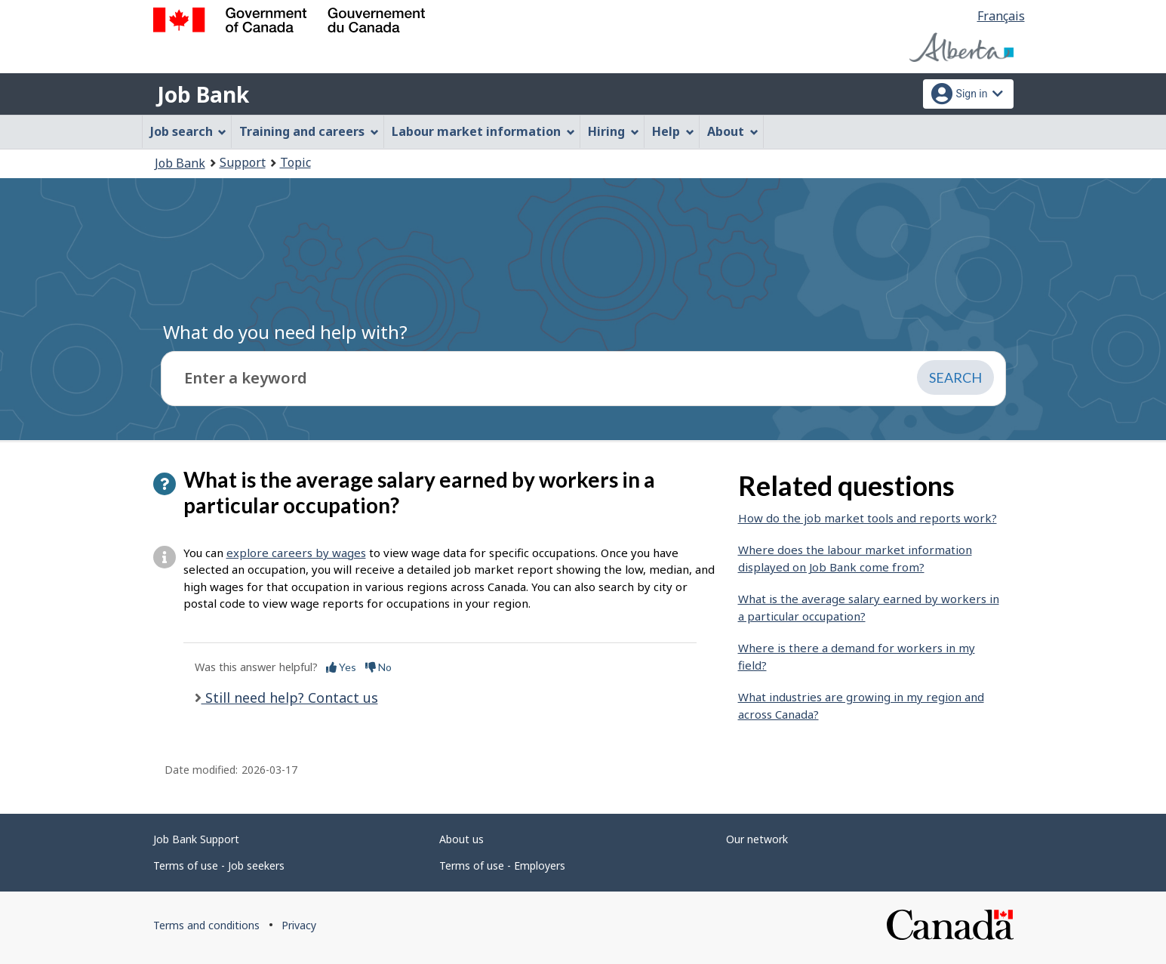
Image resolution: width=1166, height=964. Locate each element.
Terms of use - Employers (502, 865)
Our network (757, 839)
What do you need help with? (285, 332)
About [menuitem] (732, 131)
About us (461, 839)
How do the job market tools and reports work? (867, 517)
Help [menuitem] (673, 131)
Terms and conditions (206, 925)
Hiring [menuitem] (613, 131)
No (378, 667)
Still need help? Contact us (290, 697)
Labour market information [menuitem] (483, 131)
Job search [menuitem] (188, 131)
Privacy (299, 925)
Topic (295, 162)
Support (243, 162)
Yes (341, 667)
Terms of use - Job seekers (219, 865)
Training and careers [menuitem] (309, 131)
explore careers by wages (296, 552)
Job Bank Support (196, 839)
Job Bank (203, 94)
